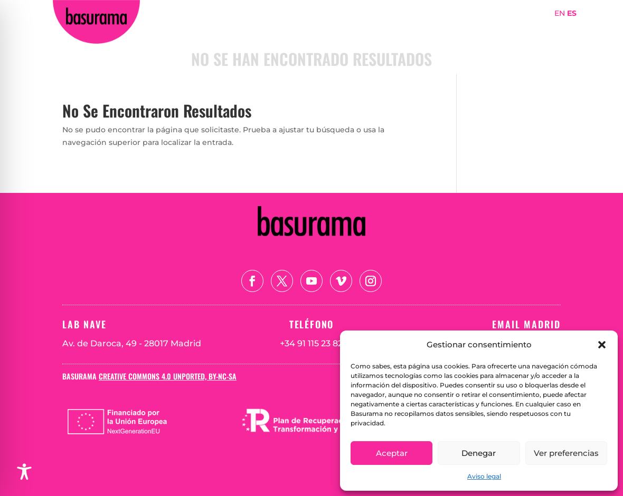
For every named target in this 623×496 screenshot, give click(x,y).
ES (572, 13)
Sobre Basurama (401, 28)
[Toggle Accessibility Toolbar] (24, 471)
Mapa (514, 28)
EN (559, 13)
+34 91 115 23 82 (311, 343)
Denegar (478, 453)
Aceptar (392, 453)
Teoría (550, 28)
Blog (554, 44)
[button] (602, 344)
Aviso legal (484, 476)
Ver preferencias (566, 453)
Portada (335, 28)
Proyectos (469, 28)
